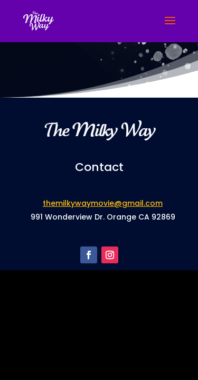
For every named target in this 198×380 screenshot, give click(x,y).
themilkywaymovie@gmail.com (103, 203)
